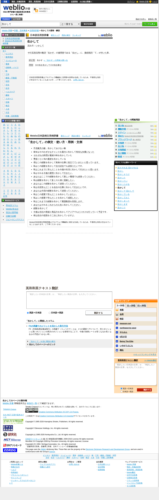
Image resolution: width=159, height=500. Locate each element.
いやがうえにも (126, 346)
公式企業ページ (104, 464)
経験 (44, 162)
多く (54, 180)
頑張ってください (86, 176)
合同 (122, 314)
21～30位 (141, 305)
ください (76, 205)
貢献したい (69, 180)
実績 (48, 212)
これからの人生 (55, 205)
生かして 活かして (125, 191)
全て (4, 51)
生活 (7, 88)
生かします (122, 204)
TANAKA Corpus (9, 409)
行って (91, 212)
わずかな (48, 152)
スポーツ (9, 99)
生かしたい (122, 181)
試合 (62, 166)
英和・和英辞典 (35, 2)
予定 (100, 212)
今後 (62, 169)
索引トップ (55, 35)
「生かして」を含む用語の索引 (42, 341)
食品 (7, 106)
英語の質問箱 (12, 212)
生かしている (123, 194)
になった (90, 152)
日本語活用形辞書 (39, 35)
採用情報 (101, 470)
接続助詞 (88, 53)
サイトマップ (16, 478)
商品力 (55, 212)
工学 (7, 74)
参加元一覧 (152, 19)
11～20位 (131, 305)
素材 (52, 155)
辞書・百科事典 (20, 30)
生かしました (123, 201)
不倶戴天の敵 (39, 148)
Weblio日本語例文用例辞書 (44, 136)
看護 (64, 201)
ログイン (131, 1)
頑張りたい (73, 166)
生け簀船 (122, 153)
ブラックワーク (125, 139)
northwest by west (128, 328)
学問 (7, 81)
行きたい (84, 169)
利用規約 (14, 472)
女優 (84, 152)
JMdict (43, 449)
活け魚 (121, 125)
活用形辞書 (34, 30)
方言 (7, 112)
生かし (75, 53)
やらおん (123, 332)
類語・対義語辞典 (18, 2)
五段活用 (36, 53)
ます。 (97, 162)
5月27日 (123, 337)
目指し (75, 201)
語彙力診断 (11, 216)
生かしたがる (123, 184)
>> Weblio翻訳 (150, 360)
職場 (72, 176)
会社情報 (101, 467)
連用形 (61, 53)
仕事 (64, 162)
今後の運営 (49, 173)
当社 (42, 212)
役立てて (72, 162)
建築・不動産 (11, 78)
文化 (7, 85)
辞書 (5, 2)
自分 (56, 187)
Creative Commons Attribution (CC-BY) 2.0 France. (59, 412)
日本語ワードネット (33, 439)
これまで (42, 169)
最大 (64, 152)
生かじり (121, 207)
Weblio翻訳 (131, 472)
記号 (5, 196)
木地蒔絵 (122, 150)
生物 (7, 102)
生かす (51, 53)
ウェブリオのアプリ (48, 464)
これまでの (43, 201)
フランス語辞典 (133, 480)
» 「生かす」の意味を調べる (56, 60)
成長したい (73, 198)
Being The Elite (126, 341)
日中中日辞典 (49, 2)
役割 (46, 215)
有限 (122, 310)
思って (89, 162)
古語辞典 (74, 2)
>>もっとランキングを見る (144, 354)
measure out (125, 323)
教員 (68, 201)
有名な (79, 152)
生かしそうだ (123, 174)
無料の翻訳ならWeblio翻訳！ (44, 10)
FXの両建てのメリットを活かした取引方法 (48, 326)
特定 (122, 319)
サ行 (30, 53)
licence (52, 452)
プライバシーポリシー (19, 475)
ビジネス (82, 212)
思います (94, 169)
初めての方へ (141, 19)
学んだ (51, 169)
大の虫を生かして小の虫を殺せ (48, 65)
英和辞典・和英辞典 (134, 470)
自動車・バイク (12, 67)
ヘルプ (155, 2)
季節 (35, 159)
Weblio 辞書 (144, 2)
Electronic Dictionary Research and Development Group (108, 449)
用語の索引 (66, 35)
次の (58, 166)
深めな (121, 136)
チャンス (56, 152)
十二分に (54, 215)
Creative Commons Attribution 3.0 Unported (56, 416)
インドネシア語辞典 (134, 483)
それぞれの (38, 155)
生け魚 (121, 146)
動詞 (44, 53)
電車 (7, 64)
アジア (71, 212)
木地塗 (121, 143)
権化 (122, 350)
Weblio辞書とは (17, 464)
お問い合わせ (78, 80)
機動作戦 (122, 129)
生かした (121, 178)
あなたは (37, 176)
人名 (7, 109)
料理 (46, 155)
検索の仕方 (15, 467)
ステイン (122, 132)
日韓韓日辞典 (62, 2)
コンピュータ (11, 60)
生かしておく (123, 197)
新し (66, 176)
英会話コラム (12, 205)
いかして (40, 45)
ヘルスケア (10, 92)
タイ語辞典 (131, 486)
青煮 (120, 156)
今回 (40, 187)
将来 (58, 162)
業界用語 (9, 57)
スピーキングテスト (15, 219)
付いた (104, 53)
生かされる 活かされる (127, 168)
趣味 (7, 95)
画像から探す (45, 467)
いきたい (80, 162)
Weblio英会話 (12, 209)
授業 (44, 194)
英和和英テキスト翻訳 (42, 288)
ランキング (76, 35)
